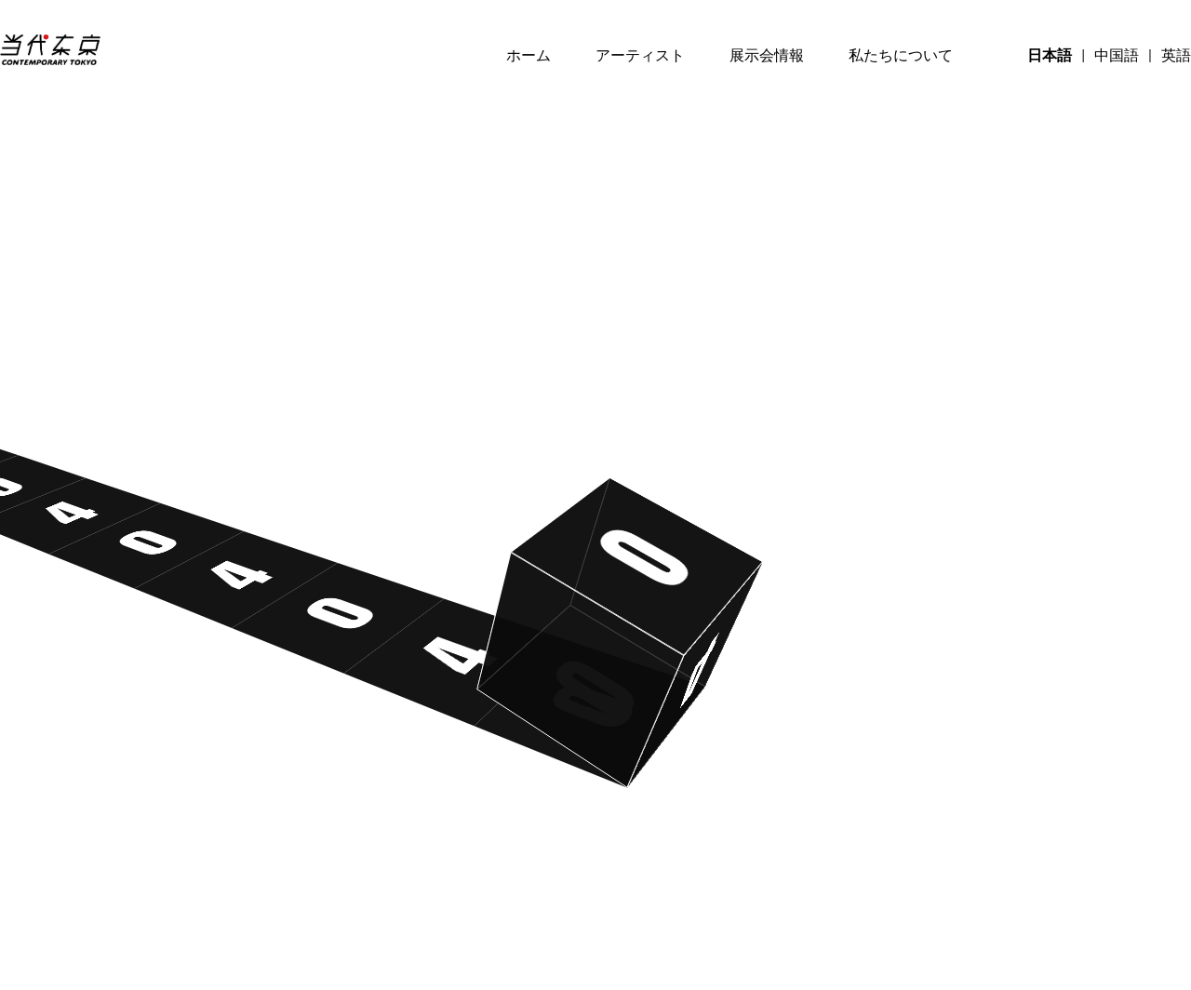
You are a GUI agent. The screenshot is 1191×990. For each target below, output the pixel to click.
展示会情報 (766, 55)
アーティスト (640, 55)
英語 (1176, 55)
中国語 (1116, 55)
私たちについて (901, 55)
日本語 (1049, 55)
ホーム (528, 55)
